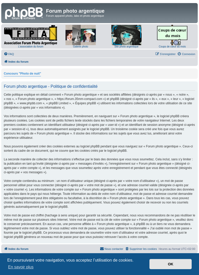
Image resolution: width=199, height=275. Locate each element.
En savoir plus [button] (21, 267)
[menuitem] (9, 54)
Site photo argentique (126, 46)
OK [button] (170, 264)
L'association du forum (30, 46)
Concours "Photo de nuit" (22, 73)
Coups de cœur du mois (172, 46)
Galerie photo (80, 46)
